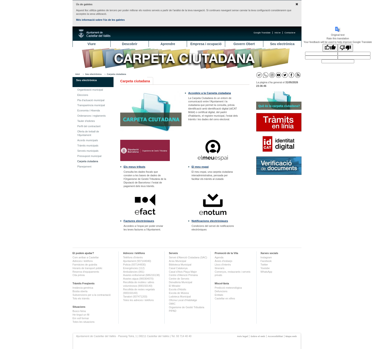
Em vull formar (81, 318)
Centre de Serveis (179, 278)
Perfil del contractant (88, 126)
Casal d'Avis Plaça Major (183, 271)
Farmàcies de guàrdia (85, 264)
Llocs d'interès (223, 264)
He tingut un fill (81, 314)
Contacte (290, 32)
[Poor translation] (345, 48)
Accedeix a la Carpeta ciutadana (209, 92)
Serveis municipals (88, 150)
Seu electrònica (282, 44)
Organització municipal (90, 89)
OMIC (172, 303)
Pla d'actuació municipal (90, 100)
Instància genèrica (83, 287)
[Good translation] (330, 48)
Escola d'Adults (177, 289)
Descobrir (129, 44)
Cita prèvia (79, 275)
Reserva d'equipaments (86, 271)
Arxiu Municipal (177, 261)
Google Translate (262, 32)
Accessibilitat (275, 336)
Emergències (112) (134, 268)
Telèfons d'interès (133, 257)
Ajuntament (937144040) (137, 261)
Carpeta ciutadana (116, 74)
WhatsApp (266, 271)
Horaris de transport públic (87, 268)
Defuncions (221, 291)
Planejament (84, 166)
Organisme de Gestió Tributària (186, 307)
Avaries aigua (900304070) (138, 278)
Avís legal (242, 336)
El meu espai (200, 166)
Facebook (266, 261)
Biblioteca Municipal (180, 264)
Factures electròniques (139, 220)
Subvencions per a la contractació (92, 294)
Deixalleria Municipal (180, 282)
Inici (277, 32)
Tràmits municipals (87, 145)
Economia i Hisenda (88, 110)
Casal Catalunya (178, 268)
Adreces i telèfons (83, 261)
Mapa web (291, 336)
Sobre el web (257, 336)
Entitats (219, 294)
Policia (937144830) (134, 264)
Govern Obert (244, 44)
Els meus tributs (134, 166)
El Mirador (175, 285)
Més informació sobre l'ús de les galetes (100, 19)
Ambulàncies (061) (133, 271)
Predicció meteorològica (228, 287)
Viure (92, 44)
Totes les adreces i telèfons (138, 300)
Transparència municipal (91, 105)
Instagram (266, 257)
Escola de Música (179, 293)
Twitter (264, 264)
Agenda (219, 257)
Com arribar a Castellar (86, 257)
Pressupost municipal (89, 156)
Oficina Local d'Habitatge (183, 300)
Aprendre (168, 44)
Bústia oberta (80, 291)
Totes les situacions (83, 321)
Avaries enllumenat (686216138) (141, 275)
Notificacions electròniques (210, 220)
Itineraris (219, 268)
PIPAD (172, 310)
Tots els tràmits (81, 298)
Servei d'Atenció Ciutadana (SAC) (188, 257)
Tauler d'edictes (86, 121)
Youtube (265, 268)
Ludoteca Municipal (180, 296)
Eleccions (82, 95)
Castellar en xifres (225, 298)
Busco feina (79, 311)
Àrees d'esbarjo (223, 261)
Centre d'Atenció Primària (183, 275)
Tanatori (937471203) (135, 296)
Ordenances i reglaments (91, 115)
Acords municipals (87, 140)
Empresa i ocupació (206, 44)
